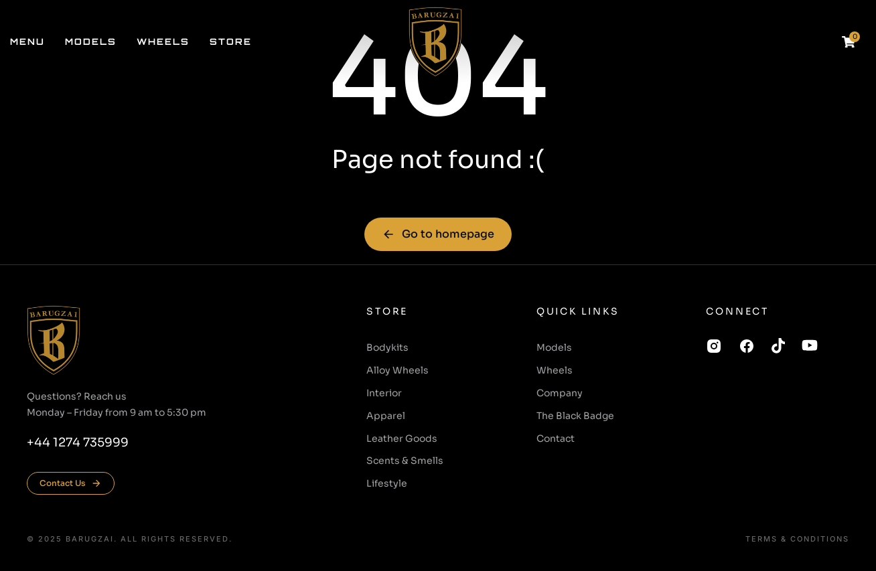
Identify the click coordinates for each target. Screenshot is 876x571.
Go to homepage (438, 234)
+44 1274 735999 (78, 442)
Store (387, 311)
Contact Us (71, 483)
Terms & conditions (797, 539)
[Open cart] (848, 42)
